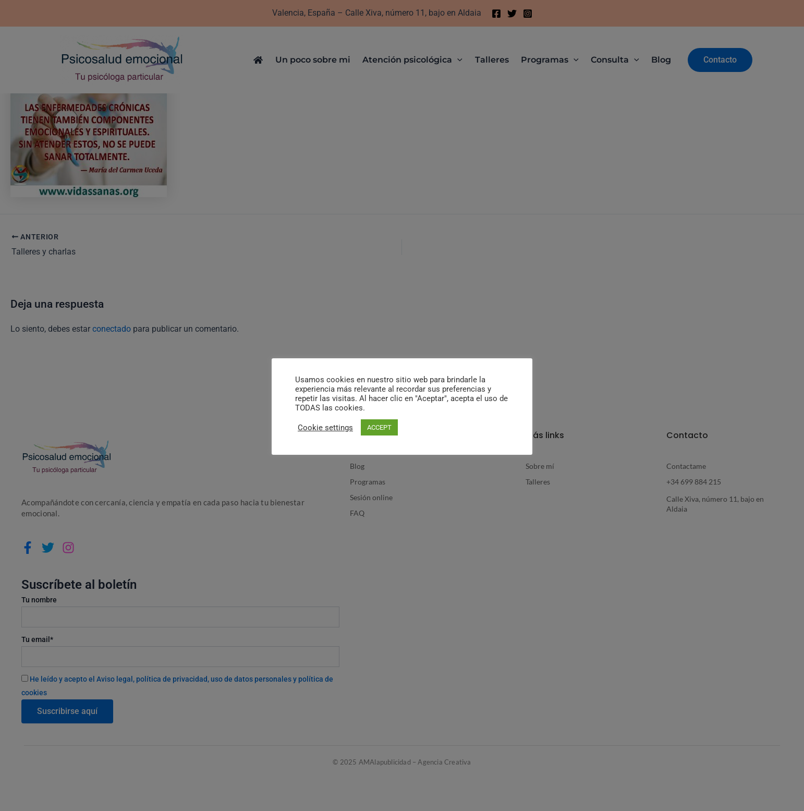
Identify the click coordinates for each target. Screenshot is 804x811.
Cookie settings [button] (325, 427)
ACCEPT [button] (379, 427)
